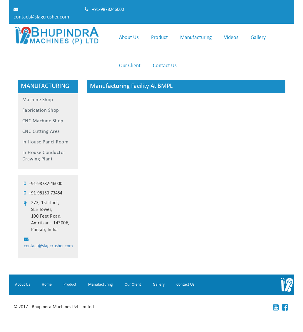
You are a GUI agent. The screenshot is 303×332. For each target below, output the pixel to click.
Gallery (258, 37)
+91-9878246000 (107, 9)
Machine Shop (37, 99)
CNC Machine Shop (42, 120)
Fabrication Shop (40, 110)
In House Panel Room (45, 142)
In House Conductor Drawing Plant (44, 156)
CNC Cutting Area (41, 131)
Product (159, 37)
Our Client (129, 66)
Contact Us (165, 66)
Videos (231, 37)
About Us (129, 37)
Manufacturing (196, 37)
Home (47, 284)
